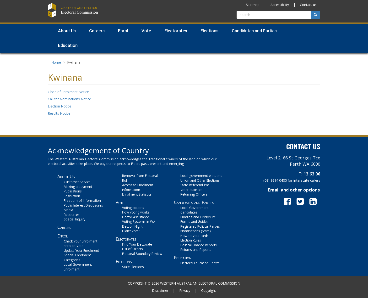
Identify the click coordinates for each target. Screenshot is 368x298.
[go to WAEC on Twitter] (303, 201)
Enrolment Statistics (137, 194)
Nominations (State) (195, 231)
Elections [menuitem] (209, 30)
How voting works (136, 212)
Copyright (208, 290)
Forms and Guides (194, 221)
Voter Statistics (191, 189)
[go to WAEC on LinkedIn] (314, 201)
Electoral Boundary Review (142, 253)
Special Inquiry (74, 219)
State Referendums (195, 185)
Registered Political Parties (200, 226)
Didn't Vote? (131, 231)
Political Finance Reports (198, 245)
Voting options (133, 207)
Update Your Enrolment (81, 250)
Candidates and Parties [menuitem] (254, 30)
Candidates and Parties (194, 202)
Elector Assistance (135, 217)
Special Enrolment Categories (77, 257)
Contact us (308, 4)
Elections (124, 261)
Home (56, 62)
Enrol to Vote (73, 245)
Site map (253, 4)
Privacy (184, 290)
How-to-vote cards (194, 235)
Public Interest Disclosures (83, 205)
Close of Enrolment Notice (68, 92)
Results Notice (59, 113)
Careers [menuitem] (97, 30)
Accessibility (280, 4)
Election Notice (59, 106)
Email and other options (294, 190)
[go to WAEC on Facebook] (290, 201)
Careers (64, 227)
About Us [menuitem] (67, 30)
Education (182, 257)
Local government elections (201, 175)
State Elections (133, 266)
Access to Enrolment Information (137, 187)
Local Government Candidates (194, 210)
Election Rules (190, 240)
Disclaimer (160, 290)
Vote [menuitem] (146, 30)
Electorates (126, 239)
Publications (73, 191)
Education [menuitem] (68, 45)
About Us (66, 176)
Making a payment (78, 186)
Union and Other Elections (200, 180)
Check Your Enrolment (80, 241)
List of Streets (132, 249)
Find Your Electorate (137, 244)
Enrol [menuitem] (123, 30)
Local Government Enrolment (78, 266)
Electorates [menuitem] (175, 30)
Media (68, 210)
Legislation (72, 196)
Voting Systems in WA (138, 221)
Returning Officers (194, 194)
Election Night (132, 226)
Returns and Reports (195, 249)
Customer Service (77, 182)
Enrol (62, 236)
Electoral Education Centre (200, 263)
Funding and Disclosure (198, 217)
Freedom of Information (82, 200)
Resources (72, 214)
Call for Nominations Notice (69, 99)
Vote (120, 202)
